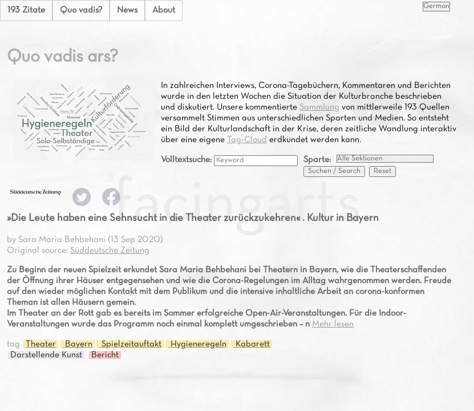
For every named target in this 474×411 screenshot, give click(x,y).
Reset (382, 171)
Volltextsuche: (187, 160)
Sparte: (317, 160)
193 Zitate (26, 10)
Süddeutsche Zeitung (109, 251)
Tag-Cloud (247, 140)
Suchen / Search (334, 171)
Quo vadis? (81, 10)
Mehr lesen (333, 324)
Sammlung (319, 107)
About (163, 10)
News (127, 10)
